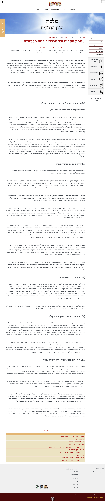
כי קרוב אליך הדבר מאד (76, 450)
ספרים (76, 472)
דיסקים (75, 484)
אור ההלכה (55, 10)
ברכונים (75, 481)
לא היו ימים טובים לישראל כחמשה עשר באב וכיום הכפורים (65, 447)
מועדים (59, 38)
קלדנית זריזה (100, 469)
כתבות (70, 38)
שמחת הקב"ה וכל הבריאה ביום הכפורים (54, 41)
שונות (76, 488)
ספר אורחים (99, 51)
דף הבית (72, 10)
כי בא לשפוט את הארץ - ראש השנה (72, 458)
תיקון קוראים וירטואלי (97, 39)
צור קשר (37, 10)
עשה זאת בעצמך (98, 45)
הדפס (45, 430)
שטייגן (64, 10)
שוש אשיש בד (79, 439)
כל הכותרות (100, 42)
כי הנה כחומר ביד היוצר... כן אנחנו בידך (71, 452)
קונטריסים (74, 475)
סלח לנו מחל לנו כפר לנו (76, 442)
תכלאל (46, 10)
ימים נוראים (52, 38)
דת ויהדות (64, 38)
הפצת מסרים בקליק (98, 472)
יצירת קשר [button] (2, 28)
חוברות (76, 478)
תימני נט (101, 48)
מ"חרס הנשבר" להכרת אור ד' (75, 444)
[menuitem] (72, 10)
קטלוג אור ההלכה (72, 469)
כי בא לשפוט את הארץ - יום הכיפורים (72, 460)
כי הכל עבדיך (80, 455)
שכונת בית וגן (99, 54)
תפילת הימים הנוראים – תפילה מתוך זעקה (70, 437)
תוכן (74, 38)
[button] (2, 2)
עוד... (82, 434)
